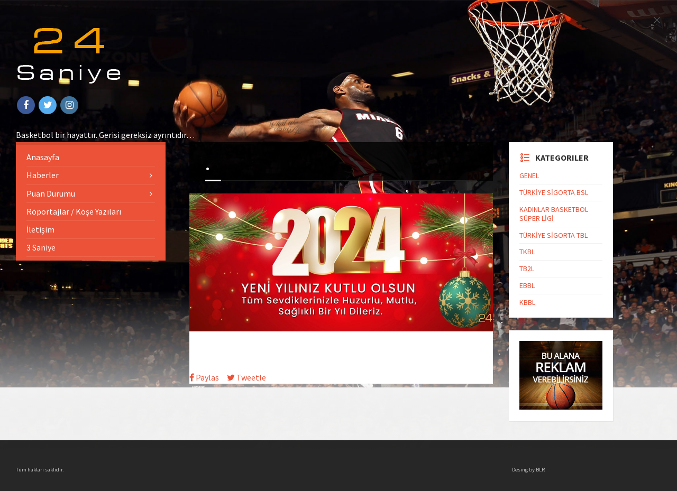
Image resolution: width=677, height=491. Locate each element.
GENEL (529, 175)
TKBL (527, 251)
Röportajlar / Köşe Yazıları (73, 211)
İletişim (40, 229)
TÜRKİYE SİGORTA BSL (553, 192)
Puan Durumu (50, 193)
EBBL (527, 285)
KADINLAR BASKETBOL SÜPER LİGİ (553, 214)
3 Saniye (41, 247)
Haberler (42, 175)
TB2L (526, 268)
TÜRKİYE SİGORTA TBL (553, 235)
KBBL (527, 302)
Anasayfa (42, 157)
